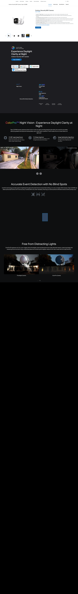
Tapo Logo (11, 1)
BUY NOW (38, 27)
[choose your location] (67, 1)
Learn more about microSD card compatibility (42, 24)
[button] (31, 36)
